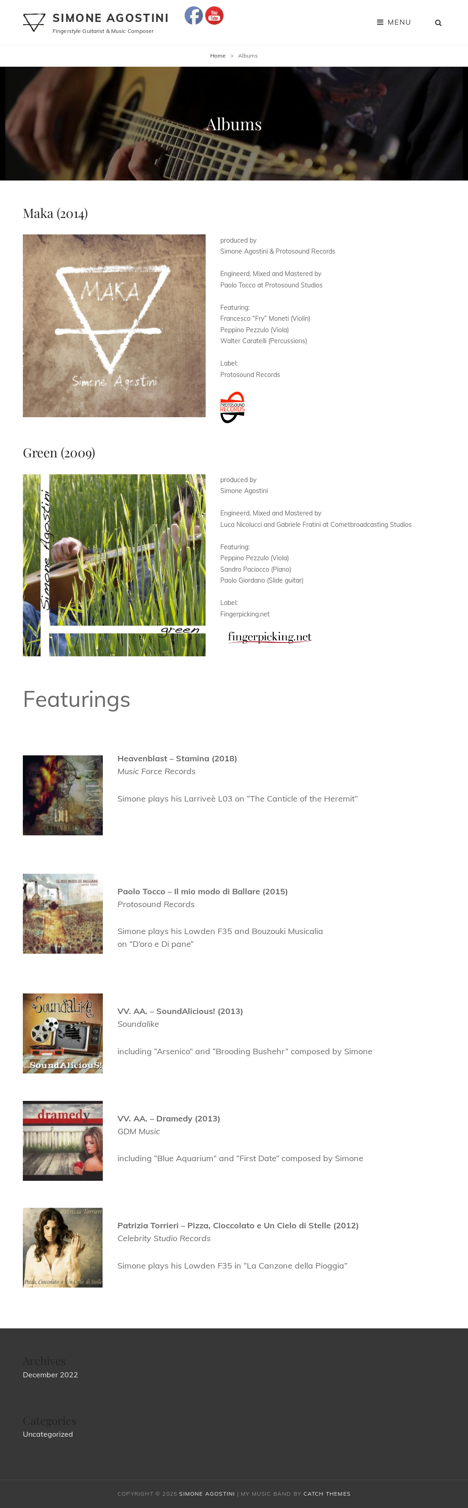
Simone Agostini (111, 18)
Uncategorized (48, 1434)
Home (218, 55)
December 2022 (50, 1374)
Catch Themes (327, 1493)
